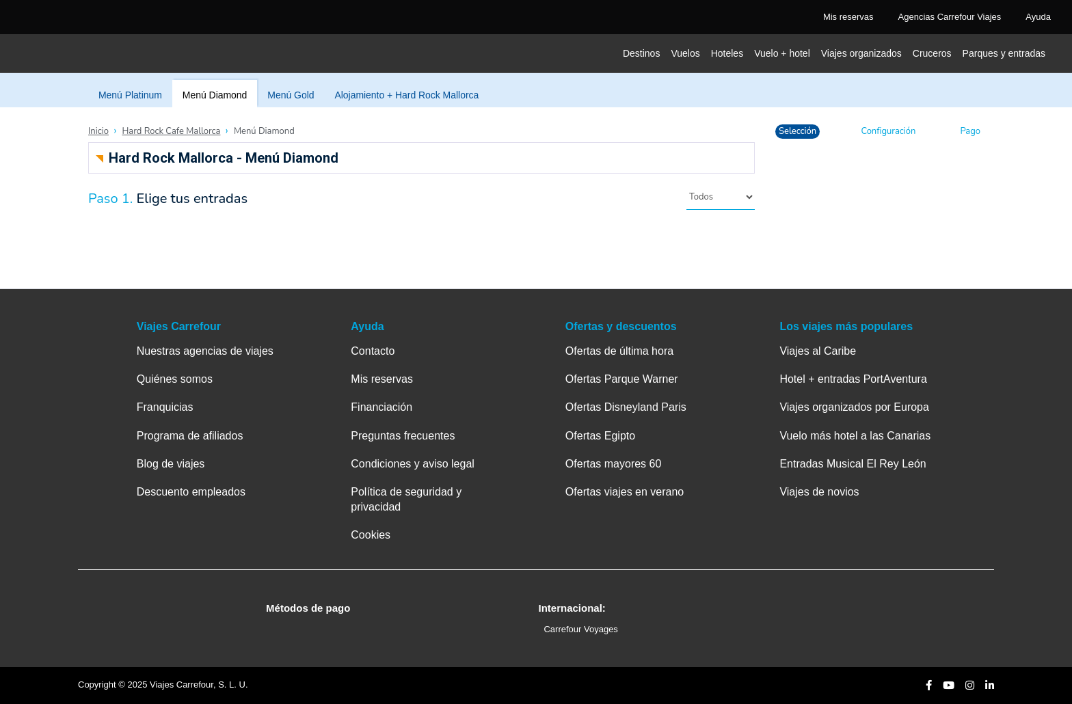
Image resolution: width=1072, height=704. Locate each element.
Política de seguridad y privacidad (406, 499)
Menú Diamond (215, 95)
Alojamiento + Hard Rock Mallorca (406, 95)
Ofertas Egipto (600, 436)
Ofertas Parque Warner (621, 379)
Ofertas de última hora (619, 351)
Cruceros (932, 53)
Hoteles (727, 53)
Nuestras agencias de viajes (205, 351)
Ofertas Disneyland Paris (625, 407)
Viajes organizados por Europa (854, 407)
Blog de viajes (171, 464)
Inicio (98, 131)
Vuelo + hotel (782, 53)
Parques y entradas (1004, 53)
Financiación (381, 407)
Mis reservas (382, 379)
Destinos (641, 53)
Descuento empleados (191, 492)
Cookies (370, 535)
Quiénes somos (175, 379)
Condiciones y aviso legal (412, 464)
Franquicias (165, 407)
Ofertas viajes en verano (624, 492)
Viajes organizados (861, 53)
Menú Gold (290, 95)
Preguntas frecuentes (403, 436)
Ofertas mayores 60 (613, 464)
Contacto (372, 351)
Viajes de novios (819, 492)
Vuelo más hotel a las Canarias (854, 436)
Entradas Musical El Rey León (852, 464)
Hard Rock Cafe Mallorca (171, 131)
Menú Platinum (130, 95)
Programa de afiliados (190, 436)
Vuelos (685, 53)
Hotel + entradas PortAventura (852, 379)
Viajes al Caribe (817, 351)
